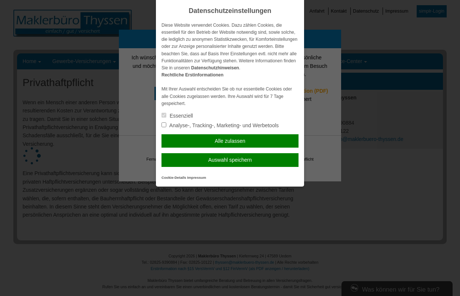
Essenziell (177, 116)
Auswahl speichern (230, 160)
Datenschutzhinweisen (215, 67)
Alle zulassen (230, 141)
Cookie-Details (173, 177)
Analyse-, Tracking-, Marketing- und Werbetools (220, 125)
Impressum (196, 177)
